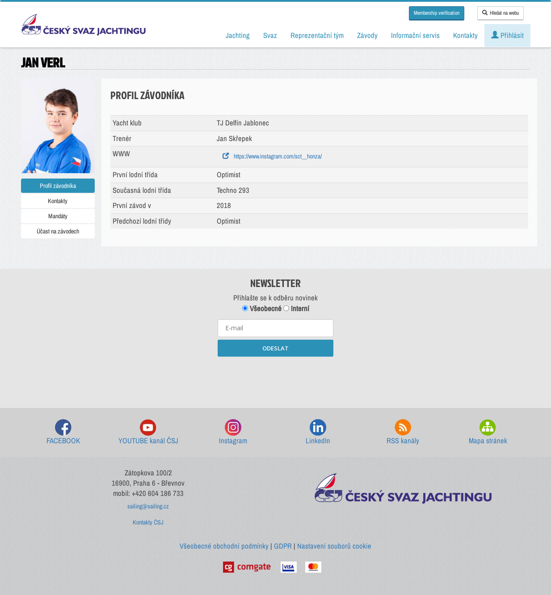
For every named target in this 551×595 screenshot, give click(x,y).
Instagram (233, 432)
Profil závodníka (58, 186)
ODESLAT (275, 348)
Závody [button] (367, 35)
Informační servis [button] (415, 35)
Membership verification (436, 13)
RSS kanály (403, 432)
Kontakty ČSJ (148, 522)
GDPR (283, 546)
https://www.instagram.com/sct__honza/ (272, 156)
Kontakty (57, 201)
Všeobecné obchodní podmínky (224, 546)
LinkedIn (318, 432)
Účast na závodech (58, 231)
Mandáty (57, 216)
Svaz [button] (270, 35)
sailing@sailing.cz (148, 506)
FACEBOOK (63, 432)
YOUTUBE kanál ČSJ (148, 432)
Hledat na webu (500, 13)
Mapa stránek (488, 432)
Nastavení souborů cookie (334, 546)
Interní (296, 308)
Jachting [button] (238, 35)
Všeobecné (262, 308)
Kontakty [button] (465, 35)
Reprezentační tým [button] (317, 35)
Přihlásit (507, 35)
